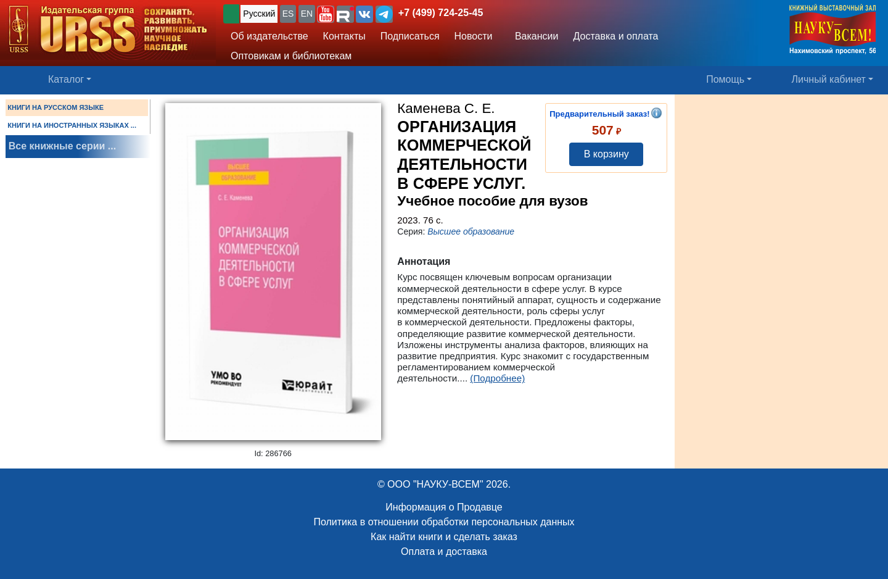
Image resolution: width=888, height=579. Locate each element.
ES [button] (288, 14)
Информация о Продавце (443, 507)
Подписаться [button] (410, 36)
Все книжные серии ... (62, 146)
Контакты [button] (344, 36)
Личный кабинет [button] (829, 79)
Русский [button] (259, 14)
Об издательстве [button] (269, 36)
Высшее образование (470, 231)
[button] (325, 14)
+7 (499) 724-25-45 (440, 12)
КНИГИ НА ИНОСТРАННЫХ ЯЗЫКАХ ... (71, 125)
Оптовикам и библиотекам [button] (291, 56)
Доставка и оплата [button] (615, 36)
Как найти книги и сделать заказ (444, 536)
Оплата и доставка (444, 551)
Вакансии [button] (533, 36)
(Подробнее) (497, 378)
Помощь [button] (725, 79)
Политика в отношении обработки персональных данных (443, 522)
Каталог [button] (66, 79)
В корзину (606, 154)
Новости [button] (473, 36)
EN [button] (307, 14)
